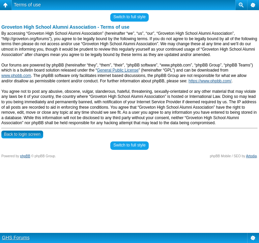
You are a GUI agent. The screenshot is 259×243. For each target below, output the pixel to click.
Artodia (251, 156)
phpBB (25, 156)
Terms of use (27, 4)
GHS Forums (16, 237)
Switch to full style (129, 17)
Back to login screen (22, 134)
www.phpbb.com (16, 75)
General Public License (118, 70)
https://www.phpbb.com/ (210, 81)
